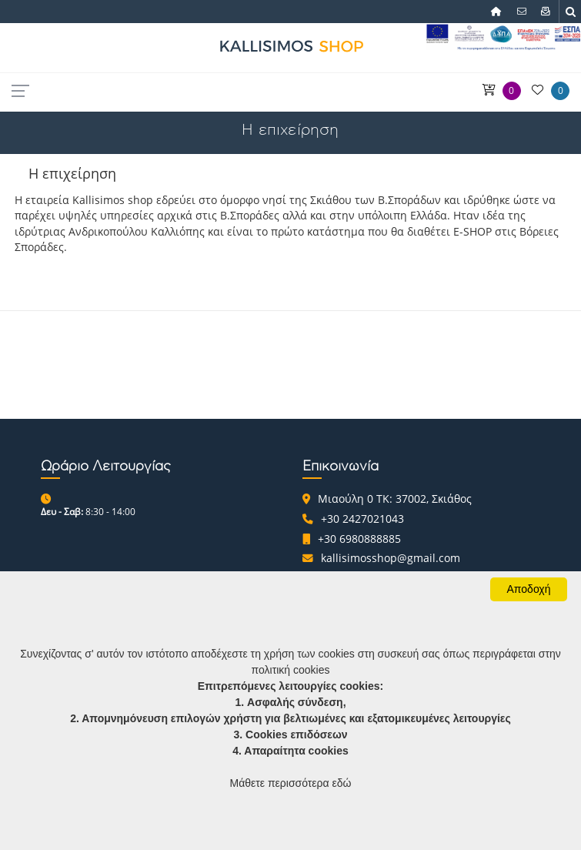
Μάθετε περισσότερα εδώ (291, 783)
